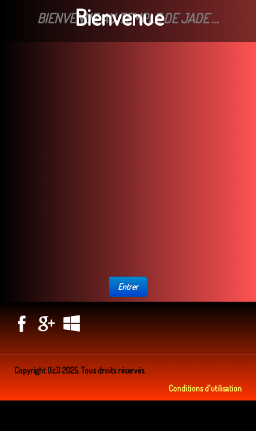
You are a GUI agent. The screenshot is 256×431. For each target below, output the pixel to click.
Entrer (128, 286)
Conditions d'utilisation (205, 388)
